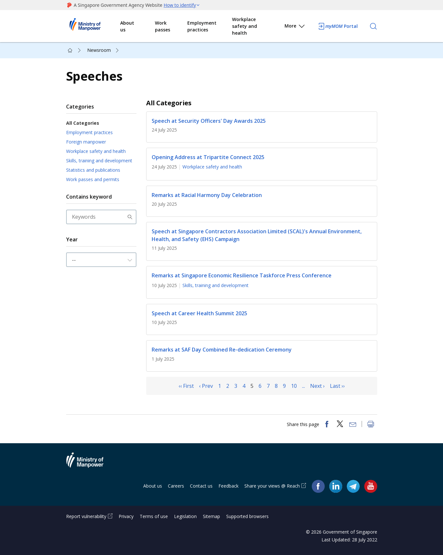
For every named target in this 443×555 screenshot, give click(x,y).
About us (127, 26)
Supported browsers (247, 516)
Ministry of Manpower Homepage (93, 26)
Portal (338, 26)
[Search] (373, 26)
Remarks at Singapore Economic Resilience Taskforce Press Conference (242, 275)
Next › (317, 385)
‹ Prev (206, 385)
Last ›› (337, 385)
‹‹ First (186, 385)
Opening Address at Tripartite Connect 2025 (208, 157)
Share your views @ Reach (272, 486)
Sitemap (211, 516)
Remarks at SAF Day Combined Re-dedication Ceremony (222, 349)
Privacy (126, 516)
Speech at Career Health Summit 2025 (199, 313)
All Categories (82, 123)
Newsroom (99, 50)
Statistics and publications (93, 170)
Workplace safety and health (244, 26)
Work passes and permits (92, 179)
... (303, 385)
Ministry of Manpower (89, 464)
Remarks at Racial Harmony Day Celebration (207, 195)
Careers (176, 486)
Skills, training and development (99, 160)
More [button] (295, 27)
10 (294, 385)
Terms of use (154, 516)
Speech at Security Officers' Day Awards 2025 (209, 120)
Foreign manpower (86, 142)
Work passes (162, 26)
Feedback (228, 486)
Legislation (185, 516)
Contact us (201, 486)
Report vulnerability (86, 516)
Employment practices (201, 26)
